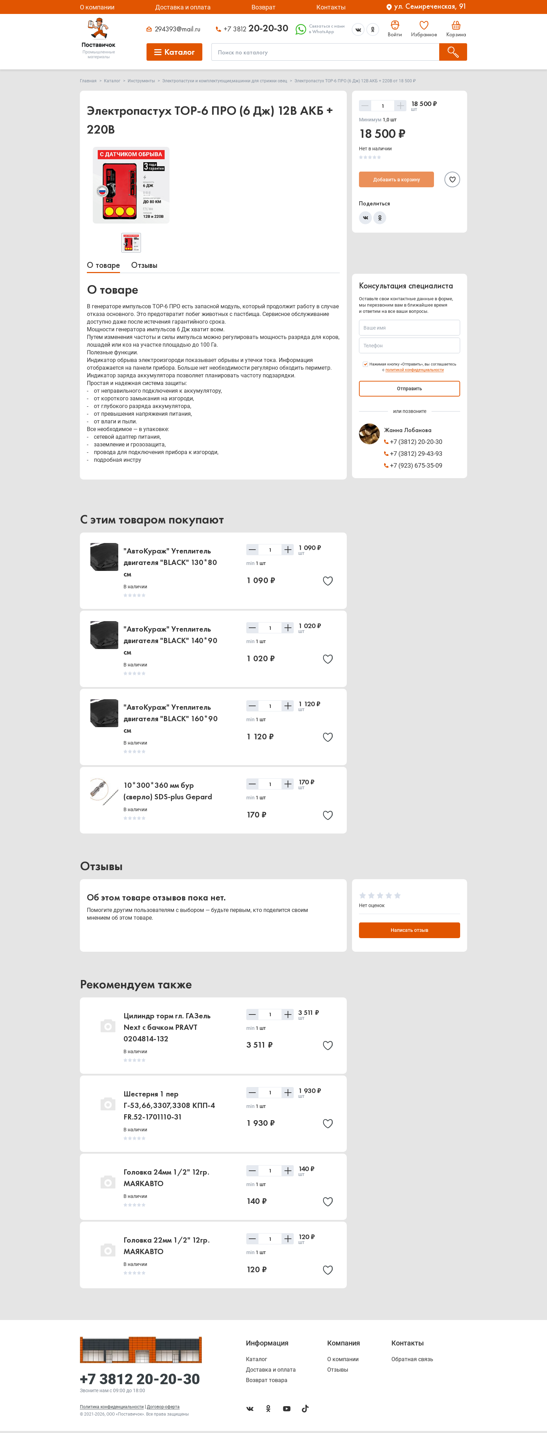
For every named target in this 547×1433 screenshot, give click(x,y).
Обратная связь (412, 1361)
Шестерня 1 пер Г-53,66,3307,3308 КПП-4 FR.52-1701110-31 (169, 1106)
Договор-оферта (163, 1408)
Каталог (256, 1361)
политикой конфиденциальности (414, 370)
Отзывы (144, 264)
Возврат (264, 7)
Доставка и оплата (183, 7)
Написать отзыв (409, 931)
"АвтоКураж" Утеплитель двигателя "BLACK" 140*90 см (170, 640)
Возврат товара (266, 1382)
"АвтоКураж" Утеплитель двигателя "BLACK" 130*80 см (170, 562)
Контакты (331, 7)
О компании (97, 7)
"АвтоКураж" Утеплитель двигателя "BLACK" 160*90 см (170, 718)
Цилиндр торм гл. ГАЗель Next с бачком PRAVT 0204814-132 (167, 1027)
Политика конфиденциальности (112, 1408)
